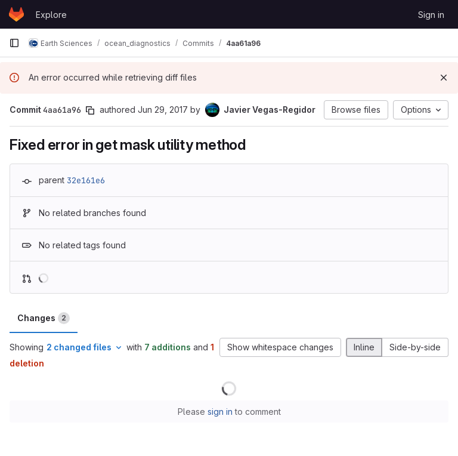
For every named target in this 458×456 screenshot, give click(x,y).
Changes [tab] (43, 318)
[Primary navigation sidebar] (14, 43)
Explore (51, 15)
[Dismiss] (444, 77)
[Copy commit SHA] (90, 110)
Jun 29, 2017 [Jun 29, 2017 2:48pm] (163, 109)
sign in (220, 411)
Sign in (431, 15)
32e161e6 (86, 180)
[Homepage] (16, 14)
